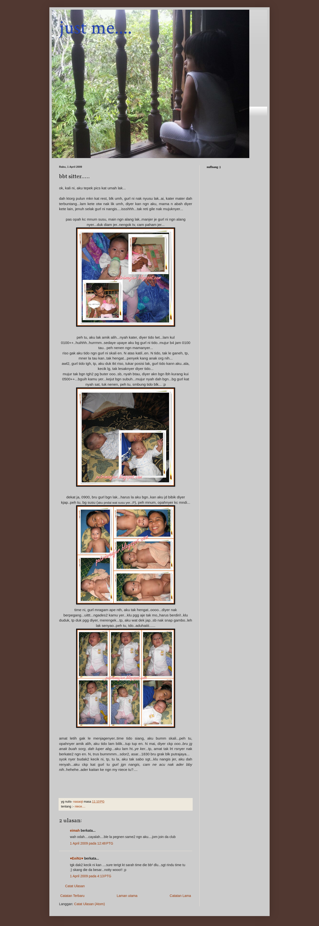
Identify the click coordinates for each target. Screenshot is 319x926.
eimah (75, 830)
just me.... (95, 27)
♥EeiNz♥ (76, 858)
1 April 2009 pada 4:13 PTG (90, 876)
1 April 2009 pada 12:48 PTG (91, 843)
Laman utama (127, 896)
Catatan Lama (180, 896)
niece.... (80, 806)
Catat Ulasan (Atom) (89, 904)
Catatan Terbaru (72, 896)
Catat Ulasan (75, 886)
